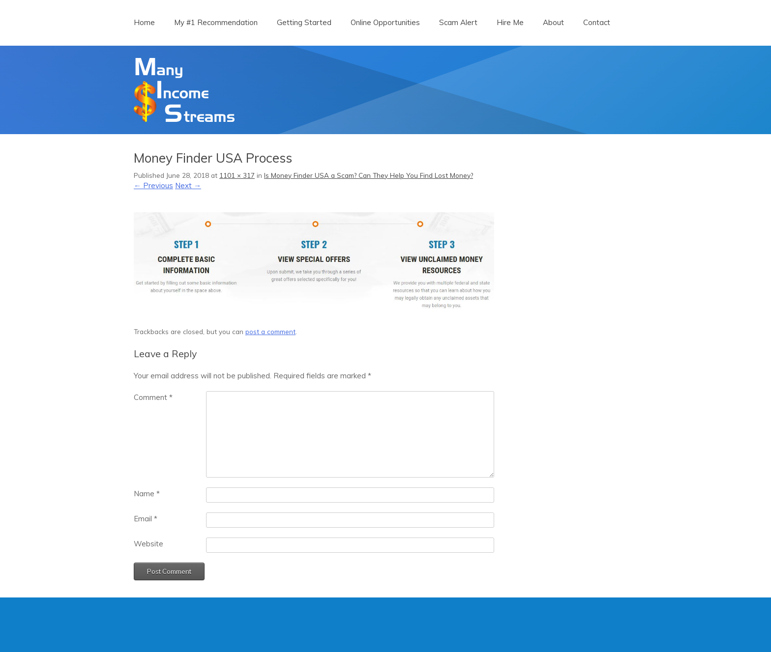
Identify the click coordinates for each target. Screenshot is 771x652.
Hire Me (510, 22)
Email (145, 518)
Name (147, 493)
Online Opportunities (385, 22)
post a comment (270, 331)
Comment (153, 397)
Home (144, 22)
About (553, 22)
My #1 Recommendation (216, 22)
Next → (188, 185)
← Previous (153, 185)
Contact (596, 22)
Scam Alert (458, 22)
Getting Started (304, 22)
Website (148, 543)
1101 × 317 (237, 175)
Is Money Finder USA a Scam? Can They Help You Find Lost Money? (368, 175)
